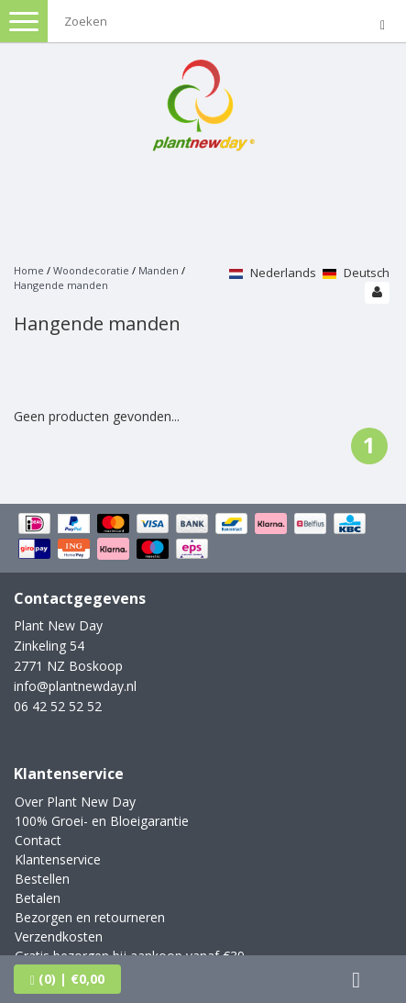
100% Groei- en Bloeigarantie (102, 821)
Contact (38, 840)
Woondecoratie (91, 270)
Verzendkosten (59, 936)
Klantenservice (58, 859)
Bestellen (42, 878)
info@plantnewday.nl (75, 686)
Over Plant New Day (75, 801)
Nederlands (272, 272)
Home (29, 270)
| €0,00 (67, 978)
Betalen (37, 898)
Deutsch (356, 272)
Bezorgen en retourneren (90, 917)
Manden (159, 270)
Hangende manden (61, 285)
